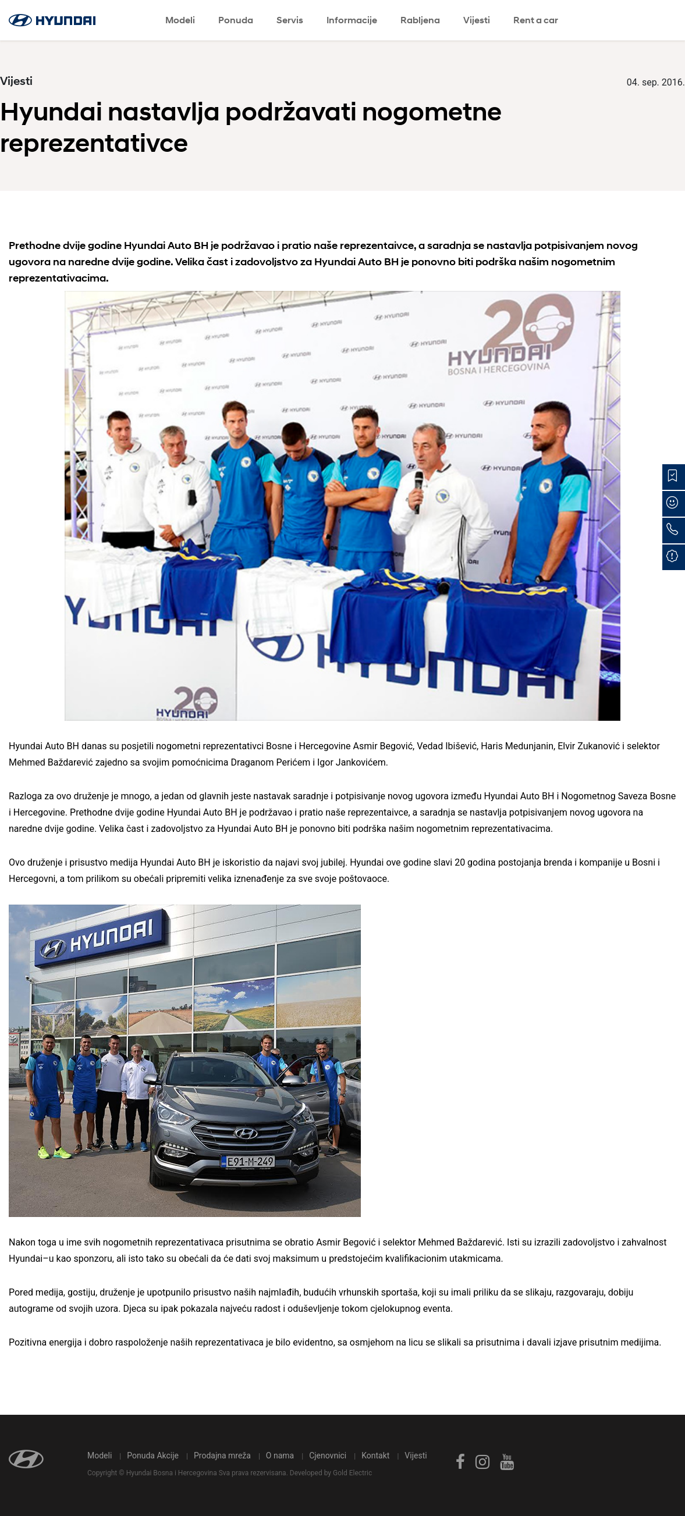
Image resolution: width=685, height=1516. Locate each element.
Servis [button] (289, 20)
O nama (280, 1455)
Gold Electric (352, 1473)
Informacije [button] (351, 20)
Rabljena (420, 20)
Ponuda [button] (235, 20)
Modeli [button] (180, 20)
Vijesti (476, 20)
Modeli (99, 1455)
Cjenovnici (327, 1455)
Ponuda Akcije (153, 1455)
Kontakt (375, 1455)
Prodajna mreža (222, 1455)
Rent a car (535, 20)
